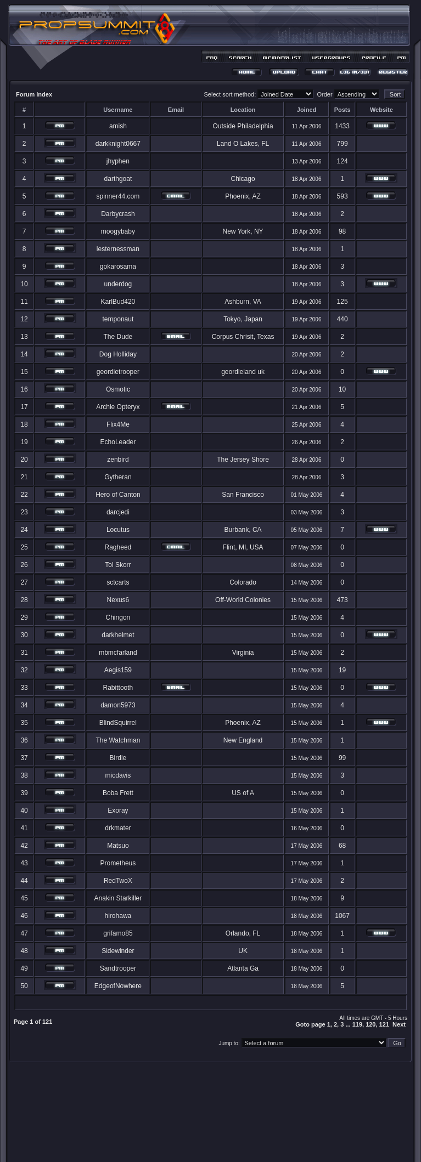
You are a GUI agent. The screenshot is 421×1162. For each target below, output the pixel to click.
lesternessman (118, 249)
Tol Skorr (118, 565)
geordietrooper (118, 372)
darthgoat (118, 179)
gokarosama (118, 266)
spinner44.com (118, 196)
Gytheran (117, 477)
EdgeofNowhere (118, 986)
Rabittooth (118, 687)
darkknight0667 (118, 144)
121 (384, 1024)
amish (118, 126)
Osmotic (118, 389)
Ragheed (118, 547)
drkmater (118, 828)
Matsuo (117, 845)
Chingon (118, 617)
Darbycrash (117, 214)
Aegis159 (118, 670)
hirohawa (118, 916)
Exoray (118, 810)
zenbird (117, 459)
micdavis (118, 775)
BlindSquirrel (118, 723)
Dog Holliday (118, 354)
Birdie (118, 758)
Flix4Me (118, 424)
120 (370, 1024)
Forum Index (34, 94)
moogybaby (118, 231)
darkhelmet (118, 635)
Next (399, 1024)
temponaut (118, 319)
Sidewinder (118, 951)
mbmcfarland (118, 652)
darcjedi (118, 512)
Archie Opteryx (117, 407)
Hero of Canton (118, 494)
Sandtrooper (118, 968)
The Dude (118, 337)
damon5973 (117, 705)
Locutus (118, 530)
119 (357, 1024)
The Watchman (118, 740)
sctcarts (117, 582)
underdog (118, 284)
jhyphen (118, 161)
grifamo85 (117, 933)
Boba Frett (118, 793)
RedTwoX (118, 881)
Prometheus (118, 863)
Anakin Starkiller (118, 898)
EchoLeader (118, 442)
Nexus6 (118, 600)
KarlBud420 (118, 301)
